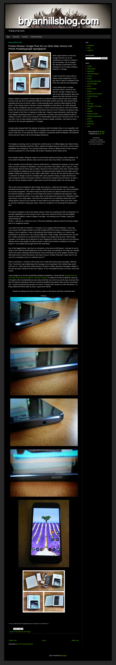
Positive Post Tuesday (94, 94)
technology (27, 631)
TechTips (90, 104)
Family (89, 79)
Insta (88, 48)
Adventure (90, 71)
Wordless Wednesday (94, 116)
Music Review (91, 89)
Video (89, 109)
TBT (88, 101)
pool (88, 126)
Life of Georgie (92, 83)
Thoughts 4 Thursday (94, 106)
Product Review (18, 631)
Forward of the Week (94, 81)
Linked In (90, 50)
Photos (89, 91)
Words (89, 119)
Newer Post (13, 640)
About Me (16, 37)
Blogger (102, 131)
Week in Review (92, 114)
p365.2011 (90, 124)
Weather (90, 111)
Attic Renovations (93, 74)
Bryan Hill (101, 134)
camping (90, 121)
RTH (88, 99)
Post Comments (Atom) (25, 644)
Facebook (90, 45)
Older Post (75, 640)
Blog (8, 37)
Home (44, 640)
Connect (25, 37)
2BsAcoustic (91, 69)
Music (89, 86)
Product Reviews (36, 37)
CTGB (89, 76)
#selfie (89, 66)
